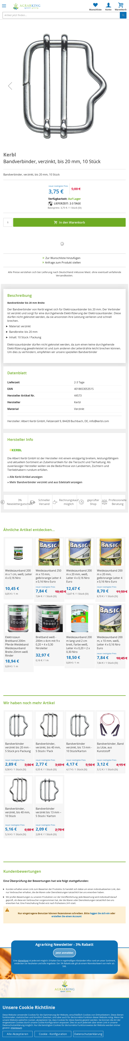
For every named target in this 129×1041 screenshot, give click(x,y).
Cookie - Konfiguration (53, 1034)
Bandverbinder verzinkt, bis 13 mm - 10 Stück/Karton (79, 747)
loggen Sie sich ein (100, 913)
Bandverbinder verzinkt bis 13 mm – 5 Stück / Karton (48, 812)
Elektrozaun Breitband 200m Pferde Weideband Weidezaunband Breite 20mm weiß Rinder (17, 646)
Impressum (16, 1027)
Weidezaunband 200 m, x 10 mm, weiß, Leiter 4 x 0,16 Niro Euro (109, 642)
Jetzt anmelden (64, 952)
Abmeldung (23, 960)
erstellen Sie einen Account (67, 916)
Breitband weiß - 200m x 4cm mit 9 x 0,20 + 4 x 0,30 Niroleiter (48, 642)
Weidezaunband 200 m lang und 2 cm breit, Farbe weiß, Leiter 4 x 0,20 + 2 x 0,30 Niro (79, 644)
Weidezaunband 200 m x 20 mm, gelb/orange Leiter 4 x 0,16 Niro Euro (109, 576)
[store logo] (27, 6)
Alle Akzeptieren (17, 1034)
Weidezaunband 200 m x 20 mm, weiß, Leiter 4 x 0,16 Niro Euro (79, 576)
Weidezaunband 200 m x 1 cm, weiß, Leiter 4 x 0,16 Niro (18, 574)
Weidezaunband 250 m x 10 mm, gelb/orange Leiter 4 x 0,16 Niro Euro (48, 576)
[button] (10, 86)
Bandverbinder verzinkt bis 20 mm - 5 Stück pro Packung (18, 747)
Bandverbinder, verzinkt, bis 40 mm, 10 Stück (17, 812)
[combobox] (64, 15)
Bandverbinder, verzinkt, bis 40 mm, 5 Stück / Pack (48, 747)
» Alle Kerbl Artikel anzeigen (25, 477)
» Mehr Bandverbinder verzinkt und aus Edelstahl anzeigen (44, 482)
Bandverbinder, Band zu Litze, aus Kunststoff (110, 747)
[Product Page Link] (18, 564)
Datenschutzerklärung (88, 1034)
